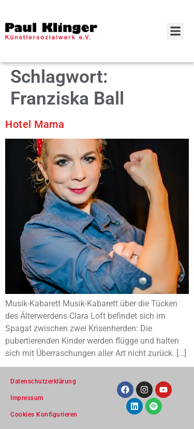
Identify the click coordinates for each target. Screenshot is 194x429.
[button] (175, 31)
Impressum (26, 398)
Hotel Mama (34, 124)
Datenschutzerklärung (43, 381)
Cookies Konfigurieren (44, 414)
